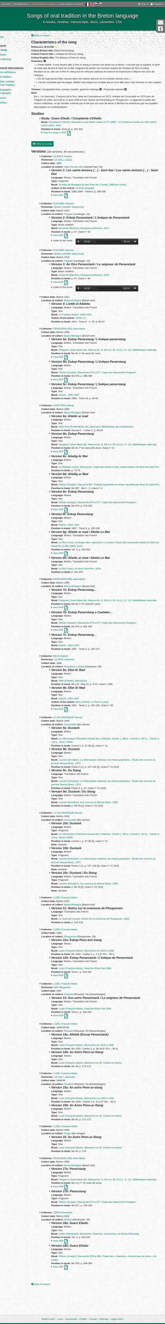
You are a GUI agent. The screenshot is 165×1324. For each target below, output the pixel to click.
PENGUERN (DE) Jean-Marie (78, 332)
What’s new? (48, 1319)
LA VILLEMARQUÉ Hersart (76, 739)
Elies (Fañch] (91, 723)
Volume (143, 245)
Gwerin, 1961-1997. (78, 402)
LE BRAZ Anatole (71, 160)
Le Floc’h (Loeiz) (108, 723)
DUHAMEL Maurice (72, 207)
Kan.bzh (6, 4)
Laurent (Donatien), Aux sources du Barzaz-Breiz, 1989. (97, 823)
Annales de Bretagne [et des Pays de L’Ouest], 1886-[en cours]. (101, 188)
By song (12, 49)
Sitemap (104, 1319)
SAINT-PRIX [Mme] (72, 413)
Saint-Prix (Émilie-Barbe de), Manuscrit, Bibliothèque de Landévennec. (105, 434)
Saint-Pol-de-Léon (82, 170)
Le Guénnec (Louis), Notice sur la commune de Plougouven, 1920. (103, 940)
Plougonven (79, 958)
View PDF (69, 199)
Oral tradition (14, 80)
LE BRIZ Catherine (73, 681)
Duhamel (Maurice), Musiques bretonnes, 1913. (92, 232)
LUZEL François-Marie (74, 919)
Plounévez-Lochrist (83, 688)
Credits (83, 1319)
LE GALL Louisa (71, 163)
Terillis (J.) (89, 322)
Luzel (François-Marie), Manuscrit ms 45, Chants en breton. (99, 1084)
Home (10, 36)
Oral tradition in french (71, 4)
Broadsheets (21, 4)
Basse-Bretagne (81, 304)
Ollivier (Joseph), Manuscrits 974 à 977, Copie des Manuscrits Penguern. (106, 379)
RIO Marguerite (71, 1009)
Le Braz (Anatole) (93, 192)
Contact (93, 1319)
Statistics (12, 106)
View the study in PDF (65, 136)
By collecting (14, 59)
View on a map (51, 147)
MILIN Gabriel (69, 677)
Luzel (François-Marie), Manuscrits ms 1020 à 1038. (95, 972)
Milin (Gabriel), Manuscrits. (81, 702)
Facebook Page (160, 28)
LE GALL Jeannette (73, 1098)
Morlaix (77, 1244)
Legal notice (116, 1319)
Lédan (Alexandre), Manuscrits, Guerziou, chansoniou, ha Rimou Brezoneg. (107, 1259)
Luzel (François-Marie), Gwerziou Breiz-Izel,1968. (93, 990)
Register (157, 4)
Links (60, 1319)
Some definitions (17, 75)
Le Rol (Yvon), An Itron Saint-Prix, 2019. (88, 586)
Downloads (71, 1319)
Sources (12, 101)
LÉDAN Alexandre (71, 1237)
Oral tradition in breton (44, 4)
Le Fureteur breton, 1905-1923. (84, 318)
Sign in (143, 4)
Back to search (49, 35)
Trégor (76, 1155)
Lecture (87, 245)
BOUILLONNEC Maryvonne (78, 211)
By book (12, 54)
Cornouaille (79, 746)
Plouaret (77, 1016)
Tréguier (77, 218)
